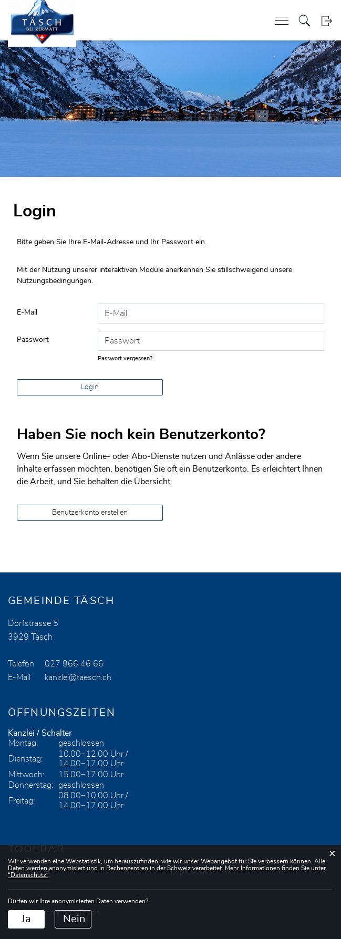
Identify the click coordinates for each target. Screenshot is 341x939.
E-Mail (27, 312)
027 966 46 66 (74, 664)
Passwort (33, 339)
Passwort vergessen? (125, 358)
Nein (74, 919)
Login (326, 20)
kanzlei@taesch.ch (78, 677)
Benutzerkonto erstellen (90, 512)
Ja (26, 919)
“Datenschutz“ (28, 875)
